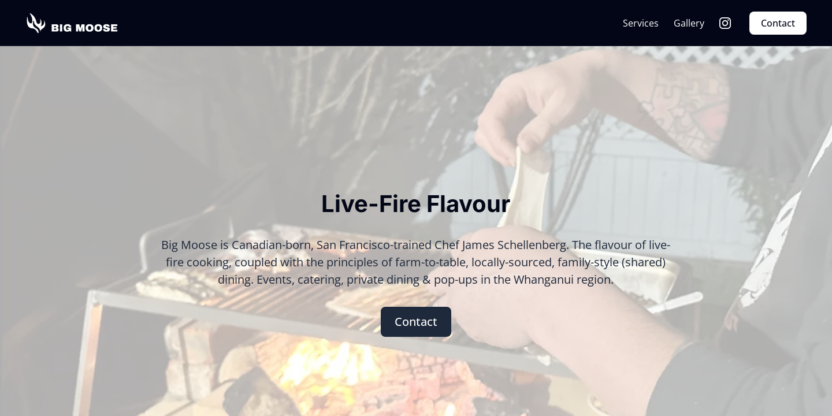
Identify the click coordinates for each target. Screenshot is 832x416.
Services (641, 23)
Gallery (689, 23)
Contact (778, 23)
